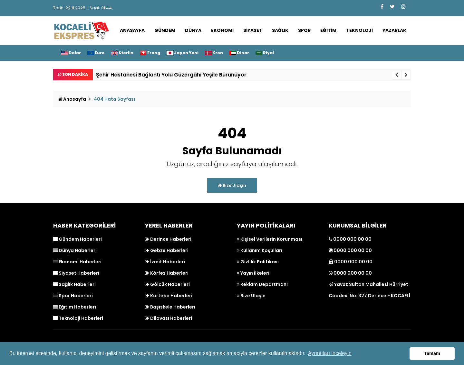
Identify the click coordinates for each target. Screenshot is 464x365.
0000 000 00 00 (350, 239)
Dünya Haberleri (75, 250)
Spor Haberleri (73, 295)
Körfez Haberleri (166, 273)
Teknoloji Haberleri (78, 318)
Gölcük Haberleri (167, 284)
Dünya (193, 30)
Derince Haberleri (168, 239)
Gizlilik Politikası (258, 262)
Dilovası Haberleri (168, 318)
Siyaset (252, 30)
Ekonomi (222, 30)
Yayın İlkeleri (253, 273)
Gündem (164, 30)
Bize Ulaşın (232, 185)
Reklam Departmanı (262, 284)
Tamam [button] (432, 353)
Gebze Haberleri (166, 250)
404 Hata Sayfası (114, 99)
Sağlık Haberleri (74, 284)
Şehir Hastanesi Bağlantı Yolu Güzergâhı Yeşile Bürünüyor (171, 74)
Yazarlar (394, 30)
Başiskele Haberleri (170, 307)
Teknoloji (359, 30)
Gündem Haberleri (77, 239)
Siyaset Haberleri (76, 273)
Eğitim (328, 30)
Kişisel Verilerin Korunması (269, 239)
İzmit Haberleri (165, 262)
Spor (304, 30)
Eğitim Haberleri (74, 307)
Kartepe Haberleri (168, 295)
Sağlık (280, 30)
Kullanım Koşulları (259, 250)
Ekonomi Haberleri (77, 262)
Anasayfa (132, 30)
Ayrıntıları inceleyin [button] (330, 353)
